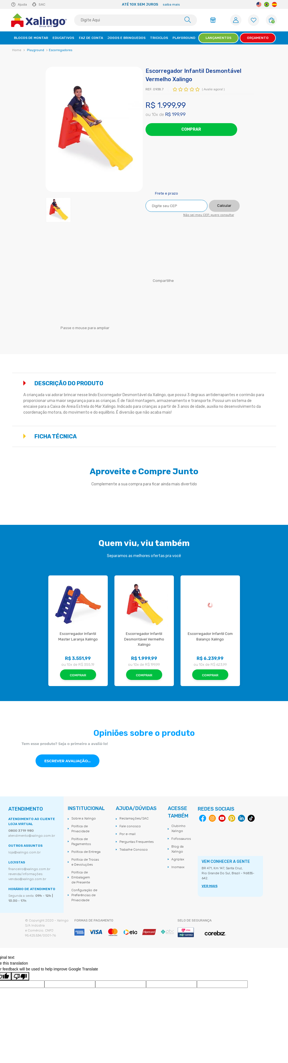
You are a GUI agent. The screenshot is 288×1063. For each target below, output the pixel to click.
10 (155, 114)
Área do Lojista (214, 20)
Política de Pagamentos (81, 841)
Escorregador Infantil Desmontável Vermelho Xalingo (144, 639)
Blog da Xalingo (177, 849)
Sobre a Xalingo (83, 818)
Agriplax (177, 859)
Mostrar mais (270, 383)
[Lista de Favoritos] (253, 20)
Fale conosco (130, 826)
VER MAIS (209, 886)
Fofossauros (181, 839)
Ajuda (22, 4)
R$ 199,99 (175, 114)
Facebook (177, 280)
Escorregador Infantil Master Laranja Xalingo (78, 636)
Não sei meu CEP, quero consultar (208, 215)
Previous (54, 4)
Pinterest (231, 818)
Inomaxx (177, 867)
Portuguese (266, 4)
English (258, 4)
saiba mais (171, 4)
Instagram (212, 818)
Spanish (274, 4)
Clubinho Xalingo (178, 828)
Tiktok (251, 818)
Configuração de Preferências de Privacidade (84, 895)
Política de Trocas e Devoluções (85, 862)
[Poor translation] (20, 976)
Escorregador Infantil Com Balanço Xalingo (211, 636)
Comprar (191, 129)
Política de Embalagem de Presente (80, 877)
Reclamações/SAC (134, 818)
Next (249, 4)
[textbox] (135, 20)
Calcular (224, 205)
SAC (42, 4)
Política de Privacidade (80, 828)
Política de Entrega (86, 852)
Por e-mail (127, 834)
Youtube (222, 818)
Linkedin (241, 818)
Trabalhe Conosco (133, 849)
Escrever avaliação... (67, 761)
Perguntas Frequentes (136, 842)
